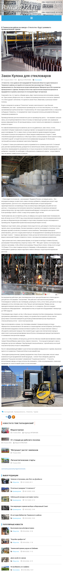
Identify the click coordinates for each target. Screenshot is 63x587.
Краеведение (17, 491)
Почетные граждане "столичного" (23, 488)
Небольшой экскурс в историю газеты (24, 497)
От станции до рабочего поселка (25, 440)
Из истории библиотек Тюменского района (26, 515)
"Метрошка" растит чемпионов (24, 450)
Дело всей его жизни (18, 558)
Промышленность (19, 412)
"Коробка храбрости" (18, 539)
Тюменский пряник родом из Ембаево (24, 548)
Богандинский (8, 412)
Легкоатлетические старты (23, 460)
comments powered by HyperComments (13, 469)
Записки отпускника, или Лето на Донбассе (26, 479)
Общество (16, 482)
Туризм (36, 412)
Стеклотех (29, 412)
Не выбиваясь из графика (20, 567)
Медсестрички (17, 430)
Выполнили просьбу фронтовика (22, 528)
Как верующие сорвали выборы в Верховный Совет (29, 506)
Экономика (38, 80)
